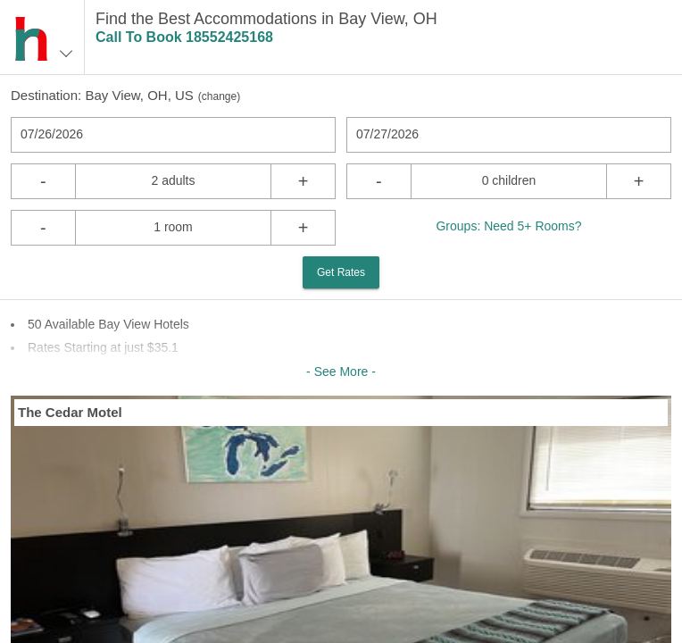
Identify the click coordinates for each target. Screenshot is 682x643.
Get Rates (341, 272)
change (219, 96)
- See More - (341, 371)
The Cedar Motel (70, 412)
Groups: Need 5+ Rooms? (508, 226)
